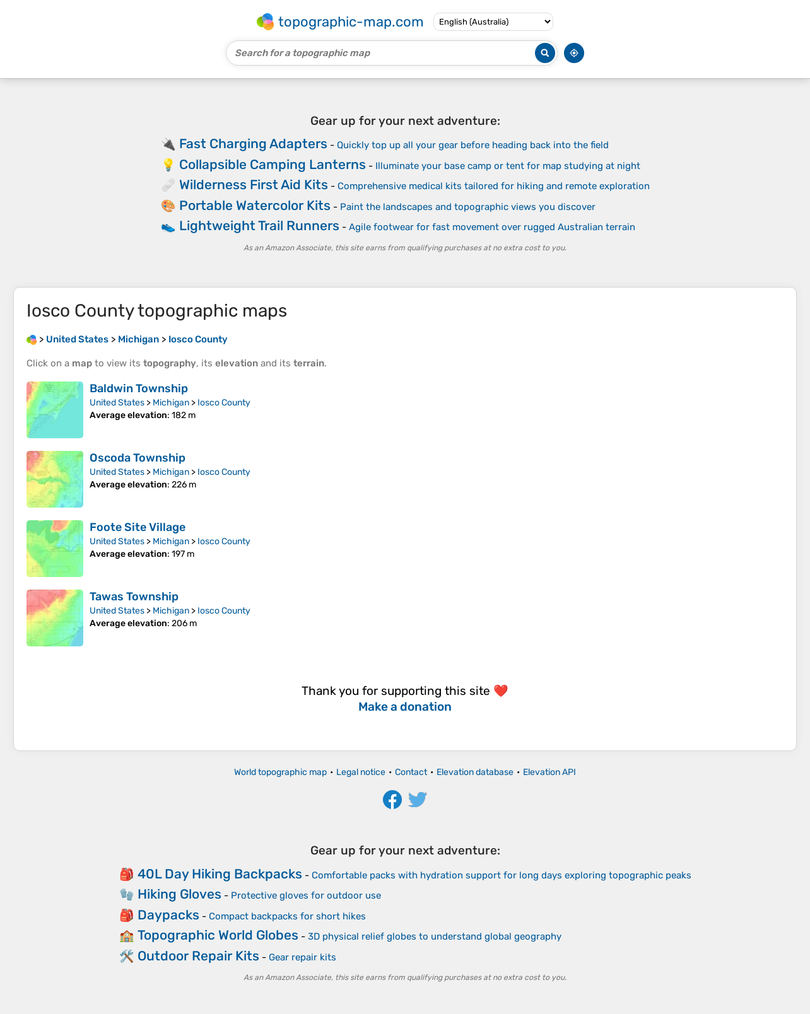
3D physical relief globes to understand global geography (434, 936)
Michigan (171, 402)
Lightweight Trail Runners (259, 225)
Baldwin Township (139, 388)
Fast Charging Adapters (253, 143)
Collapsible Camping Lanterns (272, 164)
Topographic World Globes (218, 935)
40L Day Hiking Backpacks (220, 874)
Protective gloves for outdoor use (306, 895)
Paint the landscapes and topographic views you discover (468, 207)
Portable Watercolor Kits (255, 205)
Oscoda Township (137, 458)
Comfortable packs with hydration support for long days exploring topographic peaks (501, 875)
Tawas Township (134, 596)
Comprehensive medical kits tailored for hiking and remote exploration (494, 186)
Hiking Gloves (179, 894)
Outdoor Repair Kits (198, 956)
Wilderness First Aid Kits (253, 184)
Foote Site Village (137, 527)
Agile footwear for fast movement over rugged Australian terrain (492, 227)
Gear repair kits (302, 957)
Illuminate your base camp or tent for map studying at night (507, 166)
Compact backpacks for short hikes (287, 916)
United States (117, 402)
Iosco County (223, 402)
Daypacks (168, 915)
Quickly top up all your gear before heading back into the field (473, 145)
